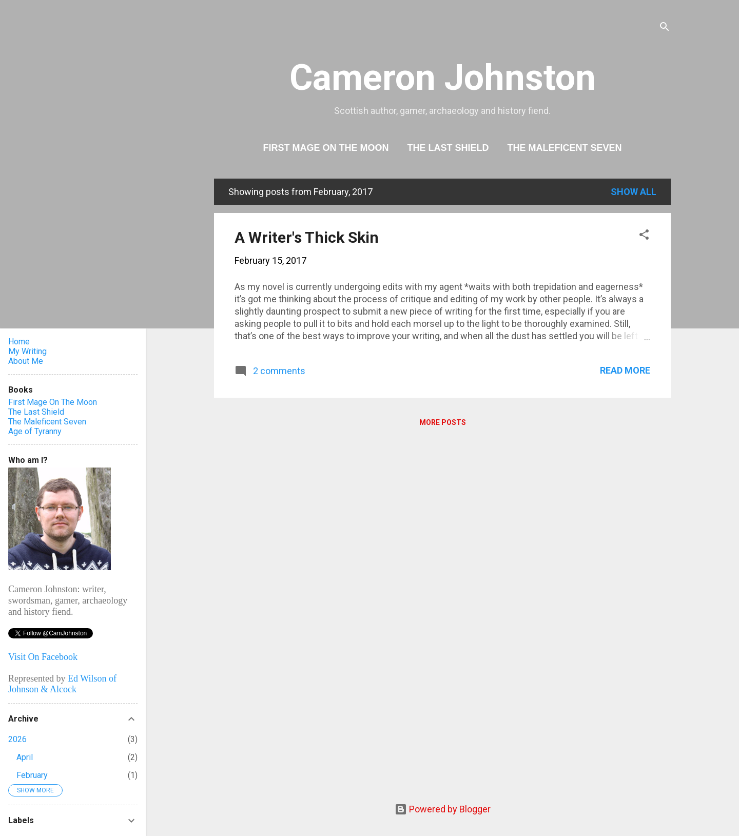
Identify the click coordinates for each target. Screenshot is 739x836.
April (24, 757)
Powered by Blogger (443, 809)
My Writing (27, 351)
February (32, 775)
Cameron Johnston (442, 77)
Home (19, 341)
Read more (625, 370)
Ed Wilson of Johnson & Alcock (62, 683)
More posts (442, 422)
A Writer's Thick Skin (307, 237)
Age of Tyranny (35, 431)
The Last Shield (448, 148)
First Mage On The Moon (325, 148)
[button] (644, 236)
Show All (633, 191)
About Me (25, 361)
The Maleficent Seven (565, 148)
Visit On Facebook (42, 657)
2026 (17, 739)
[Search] (664, 28)
